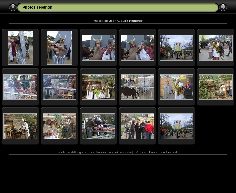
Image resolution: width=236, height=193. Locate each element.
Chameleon (164, 152)
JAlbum (150, 152)
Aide (175, 152)
